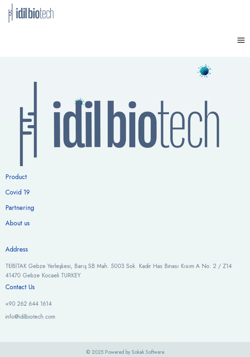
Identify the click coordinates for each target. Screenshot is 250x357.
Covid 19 (17, 192)
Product (16, 177)
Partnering (19, 207)
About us (17, 223)
